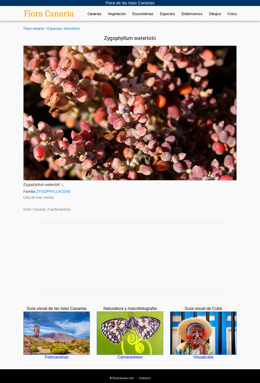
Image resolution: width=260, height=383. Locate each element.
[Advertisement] (130, 258)
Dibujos (215, 14)
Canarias (94, 14)
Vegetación (117, 14)
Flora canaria (33, 28)
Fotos (232, 14)
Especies (167, 14)
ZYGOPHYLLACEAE (53, 191)
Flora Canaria (49, 13)
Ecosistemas (142, 14)
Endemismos (191, 14)
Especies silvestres (63, 28)
